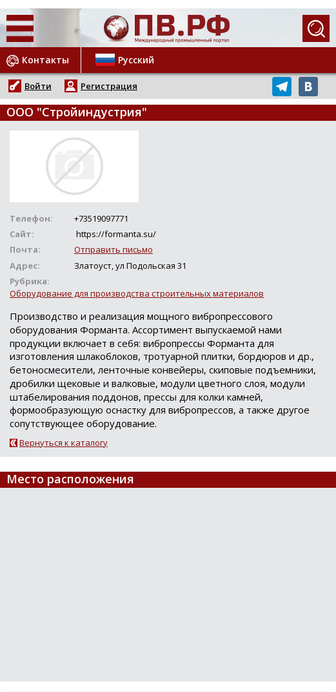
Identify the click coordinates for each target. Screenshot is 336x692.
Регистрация (109, 86)
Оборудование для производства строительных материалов (137, 293)
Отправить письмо (113, 249)
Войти (38, 86)
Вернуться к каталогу (63, 442)
